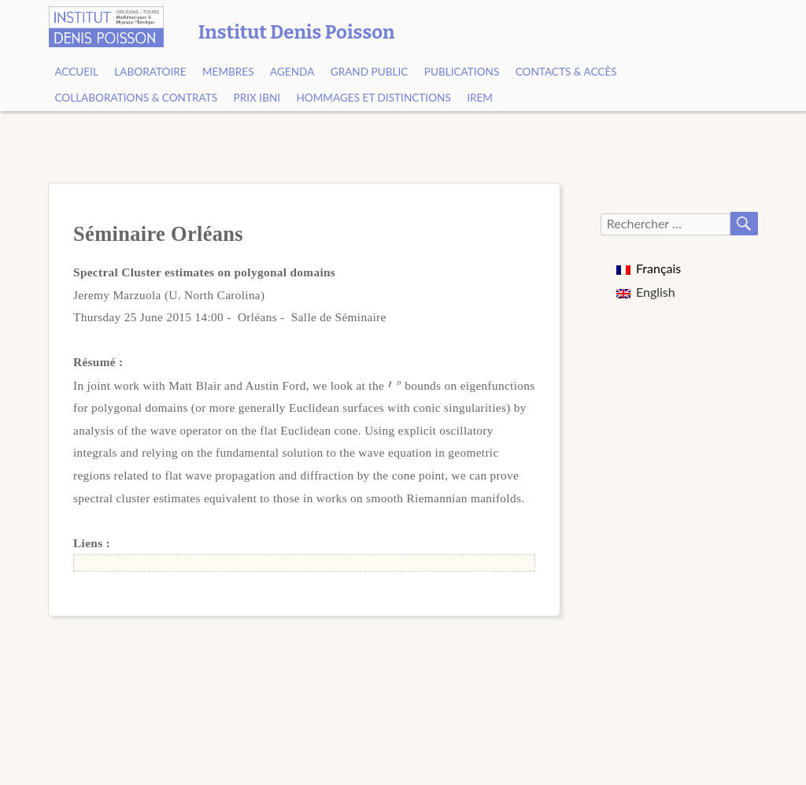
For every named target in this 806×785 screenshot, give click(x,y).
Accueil (76, 71)
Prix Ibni (257, 97)
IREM (480, 97)
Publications (462, 71)
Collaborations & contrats (135, 97)
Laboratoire (150, 71)
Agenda (292, 71)
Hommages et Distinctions (373, 97)
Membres (228, 71)
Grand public (370, 71)
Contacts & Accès (566, 71)
